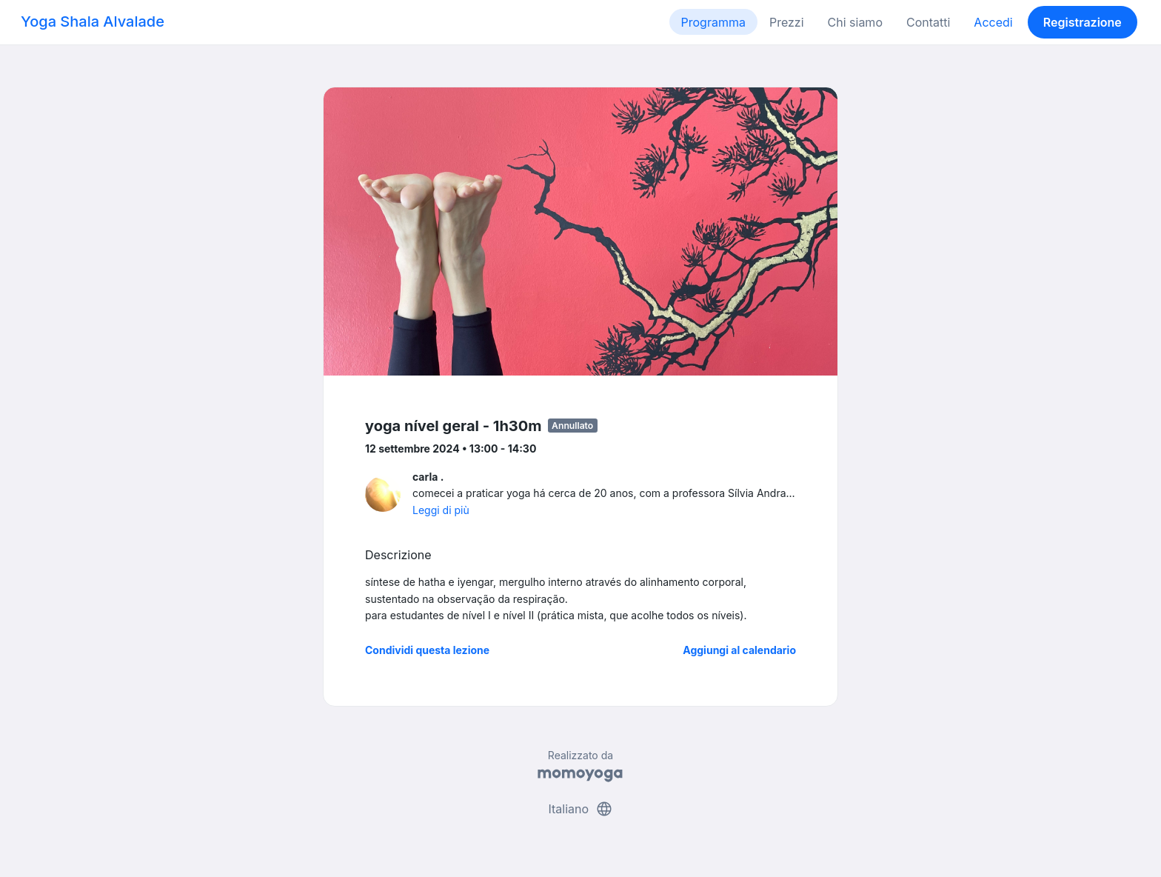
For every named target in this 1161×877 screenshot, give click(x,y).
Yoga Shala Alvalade (92, 21)
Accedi (993, 22)
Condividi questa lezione (427, 650)
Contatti (928, 22)
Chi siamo (855, 22)
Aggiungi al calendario (739, 650)
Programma (713, 22)
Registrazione (1082, 22)
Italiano (580, 809)
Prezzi (786, 22)
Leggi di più (440, 510)
